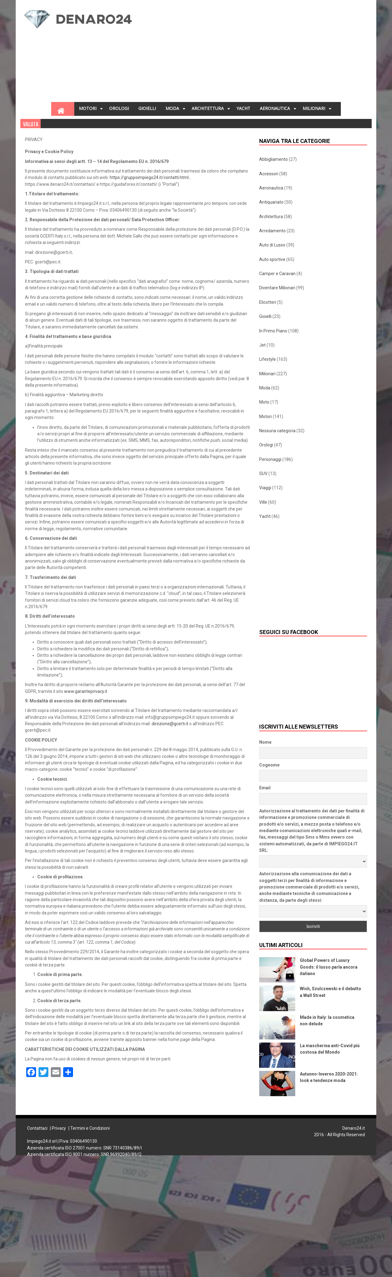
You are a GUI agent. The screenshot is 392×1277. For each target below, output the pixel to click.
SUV (263, 473)
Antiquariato (271, 202)
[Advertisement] (235, 53)
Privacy (59, 1128)
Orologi (266, 444)
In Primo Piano (273, 330)
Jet (262, 345)
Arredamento (272, 230)
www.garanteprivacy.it (85, 691)
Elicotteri (267, 302)
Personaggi (270, 459)
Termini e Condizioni (90, 1128)
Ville (263, 502)
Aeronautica (271, 187)
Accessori (268, 173)
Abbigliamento (273, 159)
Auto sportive (272, 259)
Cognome (269, 765)
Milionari (267, 373)
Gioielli (265, 316)
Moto (264, 402)
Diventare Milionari (277, 287)
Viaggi (265, 487)
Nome (265, 742)
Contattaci (37, 1128)
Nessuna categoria (277, 430)
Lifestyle (267, 359)
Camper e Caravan (277, 273)
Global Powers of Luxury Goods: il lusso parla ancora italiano (328, 967)
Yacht (265, 516)
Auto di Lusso (272, 244)
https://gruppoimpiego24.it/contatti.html (149, 177)
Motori (265, 416)
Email (265, 787)
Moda (264, 387)
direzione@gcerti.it (170, 723)
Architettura (271, 216)
